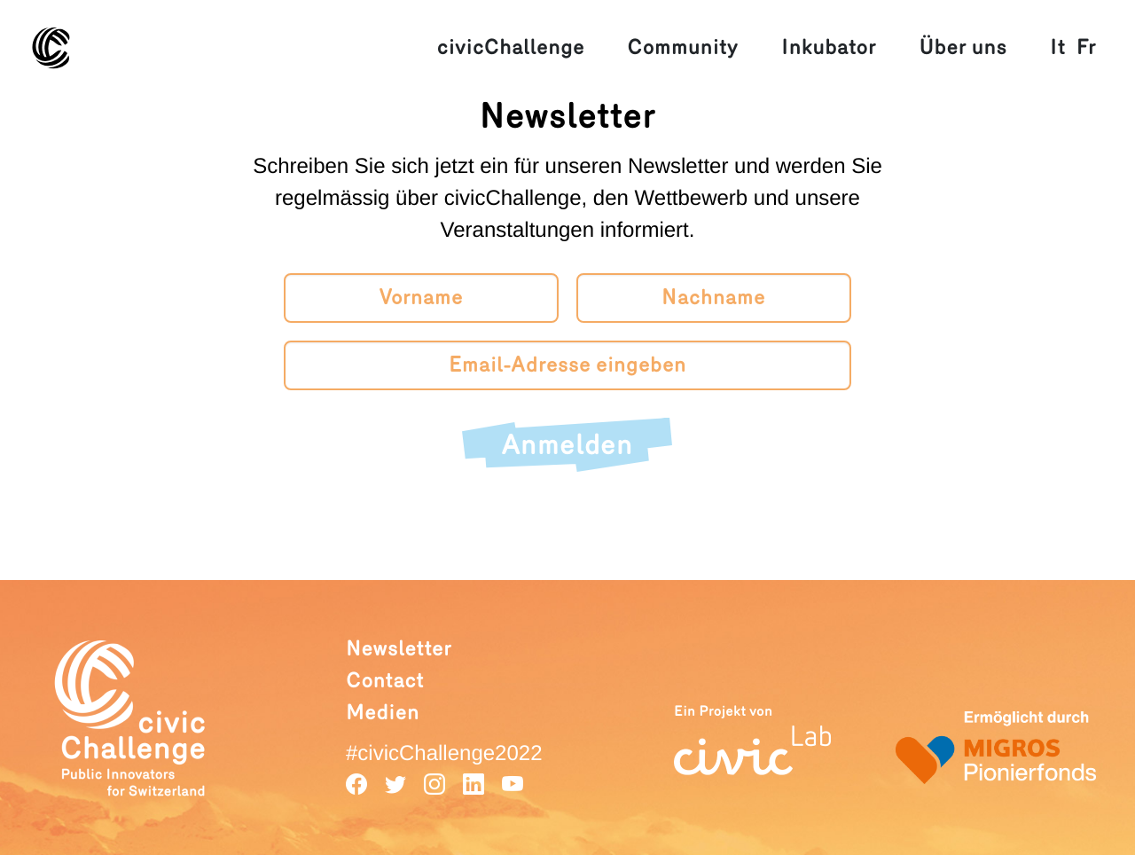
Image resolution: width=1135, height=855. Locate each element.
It (1058, 47)
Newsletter (398, 649)
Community (682, 47)
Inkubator (828, 47)
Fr (1086, 47)
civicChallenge (510, 47)
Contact (385, 681)
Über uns (962, 47)
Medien (382, 713)
